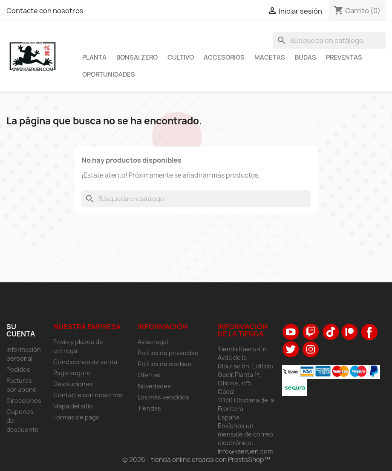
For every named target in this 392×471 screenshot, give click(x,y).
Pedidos (18, 369)
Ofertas (149, 375)
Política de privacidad (168, 353)
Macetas (269, 57)
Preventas (344, 57)
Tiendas (149, 408)
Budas (305, 57)
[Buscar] (329, 40)
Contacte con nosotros (45, 10)
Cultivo (180, 57)
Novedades (154, 386)
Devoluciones (73, 384)
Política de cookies (164, 364)
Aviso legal (153, 342)
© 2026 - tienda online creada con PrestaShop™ (196, 459)
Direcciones (23, 400)
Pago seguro (72, 373)
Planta (94, 57)
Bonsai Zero (137, 57)
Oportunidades (108, 74)
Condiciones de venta (85, 362)
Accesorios (224, 57)
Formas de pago (76, 417)
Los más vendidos (163, 397)
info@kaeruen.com (245, 451)
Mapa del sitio (73, 406)
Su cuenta (20, 330)
